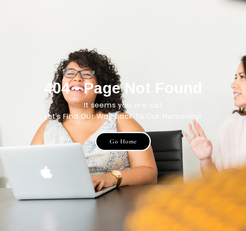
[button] (123, 141)
